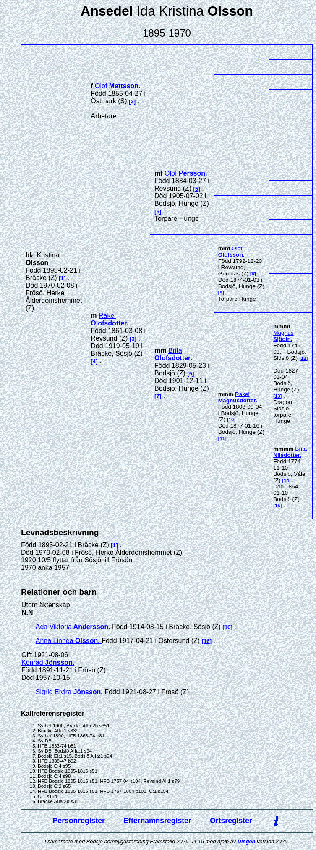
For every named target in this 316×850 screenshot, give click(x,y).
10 (231, 419)
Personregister (79, 820)
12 (303, 358)
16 (228, 627)
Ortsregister (231, 820)
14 (286, 480)
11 (222, 438)
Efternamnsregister (157, 820)
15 (277, 505)
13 (277, 396)
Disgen (247, 841)
